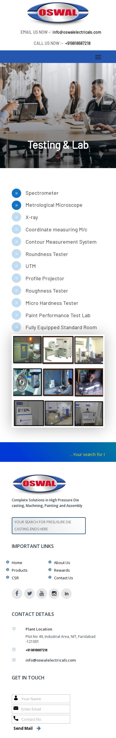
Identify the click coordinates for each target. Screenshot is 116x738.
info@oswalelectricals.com (77, 32)
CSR (15, 577)
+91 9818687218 (36, 650)
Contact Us (63, 577)
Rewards (62, 570)
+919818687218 (77, 43)
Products (20, 570)
